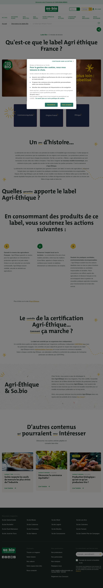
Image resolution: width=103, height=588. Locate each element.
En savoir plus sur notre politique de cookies (50, 98)
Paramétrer (51, 105)
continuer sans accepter (62, 61)
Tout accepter (67, 105)
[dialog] (51, 84)
